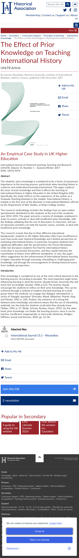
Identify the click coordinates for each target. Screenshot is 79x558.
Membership (33, 15)
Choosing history (8, 510)
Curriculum (6, 486)
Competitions (7, 489)
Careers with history (27, 510)
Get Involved (35, 476)
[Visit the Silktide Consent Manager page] (69, 548)
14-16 (21, 507)
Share (63, 106)
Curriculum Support (11, 30)
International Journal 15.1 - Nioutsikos (34, 335)
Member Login (60, 476)
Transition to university (62, 507)
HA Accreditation (57, 486)
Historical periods (9, 507)
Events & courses (65, 510)
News (15, 476)
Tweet (63, 115)
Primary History (22, 489)
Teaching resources (46, 499)
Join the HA (47, 476)
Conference (35, 489)
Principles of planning (54, 36)
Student (45, 25)
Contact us (48, 15)
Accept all (39, 531)
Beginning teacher (41, 30)
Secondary (27, 25)
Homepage (6, 476)
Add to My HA (66, 87)
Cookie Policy (55, 523)
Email (63, 97)
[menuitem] (9, 25)
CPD (27, 30)
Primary (8, 25)
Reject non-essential (39, 540)
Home (3, 36)
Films (53, 510)
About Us (23, 476)
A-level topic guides (42, 507)
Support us (62, 15)
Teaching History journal (25, 499)
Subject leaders (42, 486)
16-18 (28, 507)
